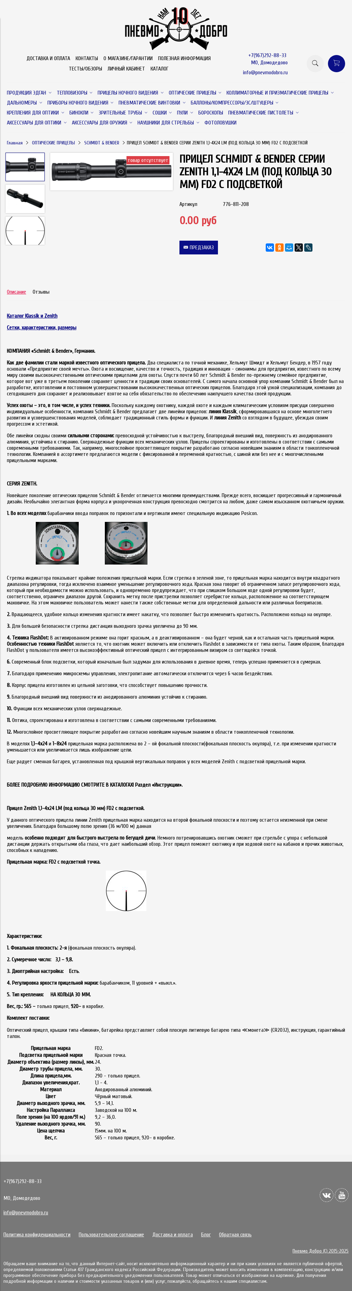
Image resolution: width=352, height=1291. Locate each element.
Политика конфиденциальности (36, 1235)
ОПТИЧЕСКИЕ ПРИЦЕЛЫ (53, 143)
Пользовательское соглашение (111, 1235)
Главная (15, 143)
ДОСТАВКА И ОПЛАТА (48, 58)
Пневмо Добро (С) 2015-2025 (321, 1251)
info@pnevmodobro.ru (265, 72)
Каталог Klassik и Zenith (32, 316)
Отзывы (41, 292)
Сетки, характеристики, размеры (41, 328)
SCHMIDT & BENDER (101, 143)
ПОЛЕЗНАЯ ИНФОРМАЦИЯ (184, 58)
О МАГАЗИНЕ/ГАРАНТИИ (128, 58)
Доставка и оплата (172, 1235)
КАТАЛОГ (159, 69)
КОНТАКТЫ (87, 58)
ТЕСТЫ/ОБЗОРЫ (85, 69)
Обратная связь (235, 1235)
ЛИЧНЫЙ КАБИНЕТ (126, 69)
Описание (16, 292)
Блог (206, 1235)
